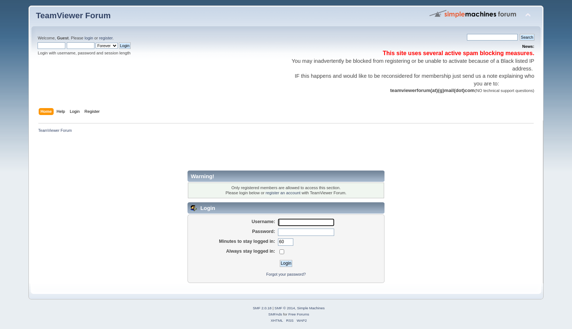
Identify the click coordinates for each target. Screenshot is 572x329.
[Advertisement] (168, 154)
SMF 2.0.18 (262, 308)
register (106, 38)
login (89, 38)
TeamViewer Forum (73, 15)
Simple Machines (311, 308)
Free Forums (298, 314)
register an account (283, 193)
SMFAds (275, 314)
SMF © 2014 (285, 308)
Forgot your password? (286, 274)
